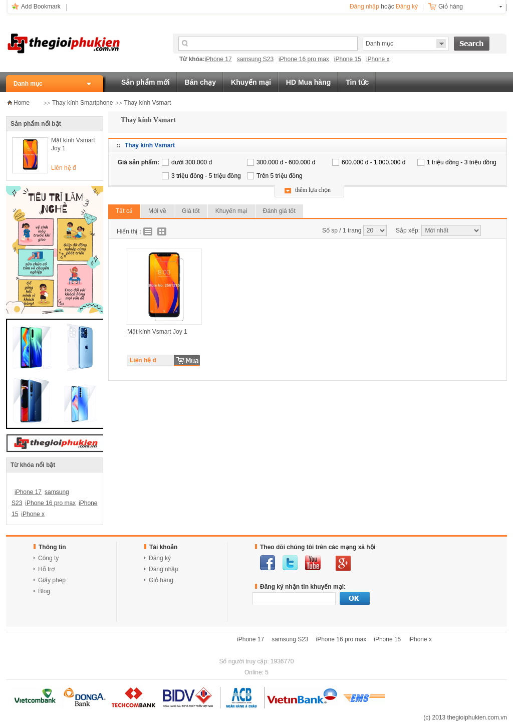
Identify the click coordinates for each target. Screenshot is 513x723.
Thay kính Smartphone (82, 102)
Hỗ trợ (46, 569)
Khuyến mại (251, 82)
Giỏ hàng (450, 6)
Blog (44, 591)
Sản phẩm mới (145, 82)
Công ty (48, 558)
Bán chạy (200, 82)
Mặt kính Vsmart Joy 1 (73, 144)
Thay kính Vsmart (147, 102)
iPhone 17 (218, 59)
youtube (313, 562)
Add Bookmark (41, 6)
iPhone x (378, 59)
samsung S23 (255, 59)
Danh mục (28, 83)
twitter (290, 562)
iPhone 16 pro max (304, 59)
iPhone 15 (347, 59)
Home (22, 102)
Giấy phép (52, 580)
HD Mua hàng (308, 82)
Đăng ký (407, 6)
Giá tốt (191, 210)
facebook (267, 562)
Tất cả (124, 210)
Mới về (157, 210)
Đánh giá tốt (279, 210)
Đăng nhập (364, 6)
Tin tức (357, 82)
